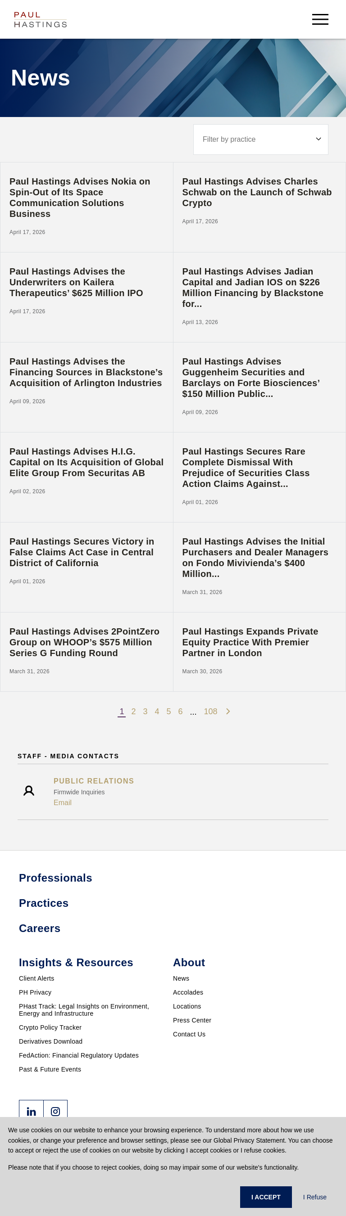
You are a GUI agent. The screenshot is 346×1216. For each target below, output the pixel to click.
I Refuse (315, 1197)
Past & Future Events (50, 1069)
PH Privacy (35, 992)
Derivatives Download (50, 1041)
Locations (187, 1006)
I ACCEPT (266, 1197)
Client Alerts (37, 978)
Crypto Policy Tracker (50, 1027)
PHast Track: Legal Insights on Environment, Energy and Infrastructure (84, 1010)
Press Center (192, 1020)
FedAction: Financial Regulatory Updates (79, 1055)
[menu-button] (320, 19)
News (181, 978)
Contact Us (189, 1034)
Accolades (188, 992)
